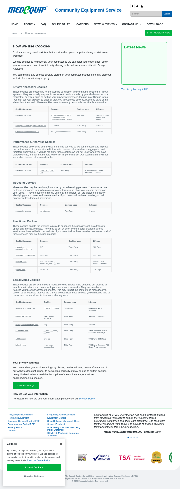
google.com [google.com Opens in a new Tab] (21, 270)
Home (14, 24)
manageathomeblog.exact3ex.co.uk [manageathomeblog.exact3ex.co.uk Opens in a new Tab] (31, 125)
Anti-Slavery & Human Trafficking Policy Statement (63, 428)
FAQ (43, 24)
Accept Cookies (34, 467)
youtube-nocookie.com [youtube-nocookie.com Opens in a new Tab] (25, 255)
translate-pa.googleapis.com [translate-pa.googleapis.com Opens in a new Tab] (24, 248)
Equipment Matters (56, 418)
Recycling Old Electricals (20, 414)
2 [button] (132, 438)
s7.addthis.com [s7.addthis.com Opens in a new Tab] (22, 331)
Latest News (135, 47)
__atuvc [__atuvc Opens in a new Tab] (47, 308)
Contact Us (130, 24)
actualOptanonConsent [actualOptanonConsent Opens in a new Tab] (61, 115)
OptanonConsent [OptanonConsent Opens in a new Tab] (59, 117)
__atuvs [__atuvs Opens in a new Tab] (55, 308)
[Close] (61, 444)
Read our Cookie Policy (38, 460)
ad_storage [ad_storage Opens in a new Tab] (45, 211)
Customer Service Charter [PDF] (24, 421)
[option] (129, 423)
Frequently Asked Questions (61, 414)
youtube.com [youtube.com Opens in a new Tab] (21, 261)
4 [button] (138, 438)
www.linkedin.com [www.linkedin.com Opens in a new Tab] (23, 316)
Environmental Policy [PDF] (21, 424)
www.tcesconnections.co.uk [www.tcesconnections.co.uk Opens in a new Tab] (27, 132)
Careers (82, 24)
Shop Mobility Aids (158, 32)
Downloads (154, 24)
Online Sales (61, 24)
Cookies (12, 430)
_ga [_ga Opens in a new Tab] (41, 172)
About (28, 24)
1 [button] (129, 438)
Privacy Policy (87, 398)
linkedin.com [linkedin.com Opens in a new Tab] (21, 345)
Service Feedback (56, 424)
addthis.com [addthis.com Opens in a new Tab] (21, 339)
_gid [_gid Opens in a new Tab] (52, 170)
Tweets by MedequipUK (134, 89)
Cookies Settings (26, 385)
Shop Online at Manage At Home (63, 421)
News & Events (104, 24)
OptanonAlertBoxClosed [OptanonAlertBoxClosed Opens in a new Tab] (61, 119)
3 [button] (135, 438)
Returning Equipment (18, 418)
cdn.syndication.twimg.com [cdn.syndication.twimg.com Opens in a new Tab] (27, 325)
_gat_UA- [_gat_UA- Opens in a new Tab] (44, 170)
